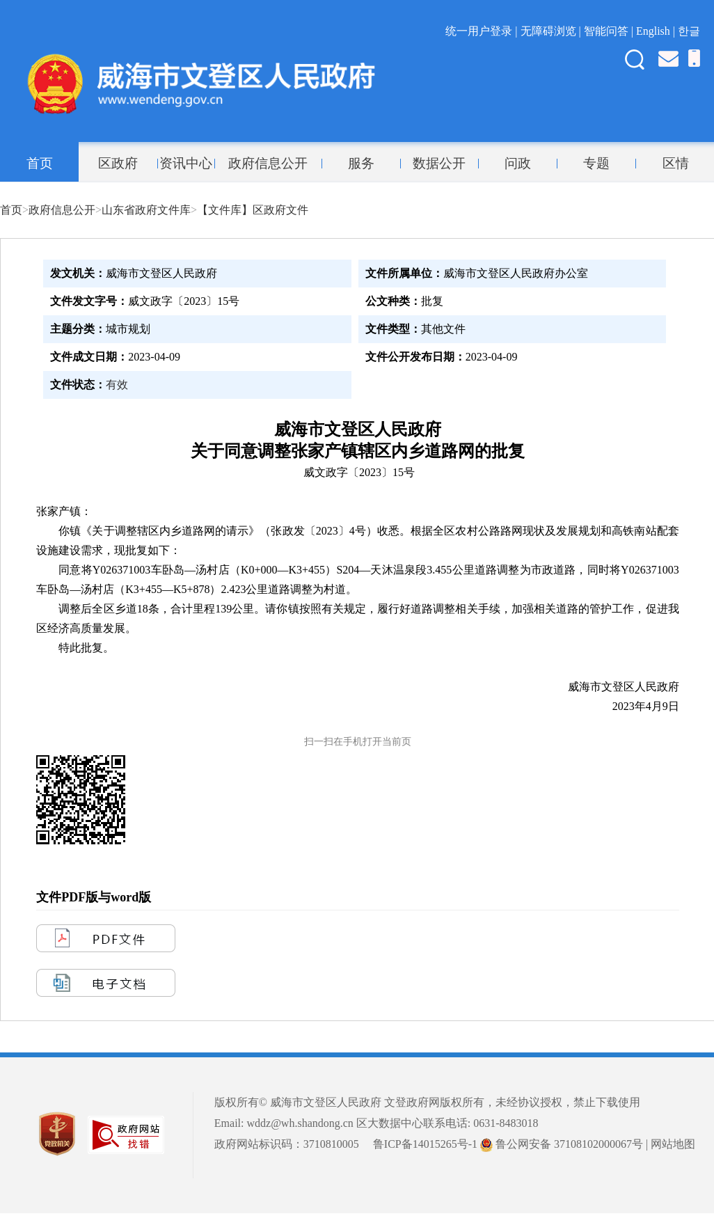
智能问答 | (610, 31)
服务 (361, 163)
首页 (39, 163)
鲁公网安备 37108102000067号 (561, 1144)
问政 (518, 163)
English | (657, 31)
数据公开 (439, 163)
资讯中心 (185, 163)
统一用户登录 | (482, 31)
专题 (596, 163)
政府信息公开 (268, 163)
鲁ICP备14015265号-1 (425, 1144)
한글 (689, 31)
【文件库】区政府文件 (252, 210)
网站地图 (673, 1144)
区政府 (118, 163)
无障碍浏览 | (552, 31)
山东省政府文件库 (146, 210)
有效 (117, 384)
